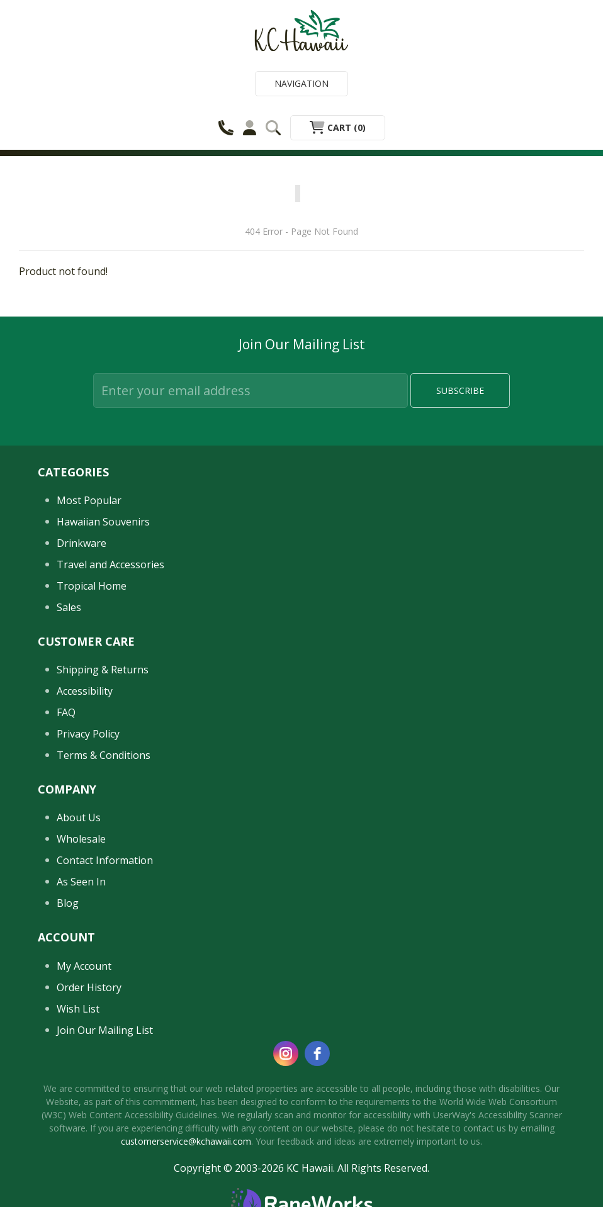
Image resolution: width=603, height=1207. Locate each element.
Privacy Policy (88, 734)
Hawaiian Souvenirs (103, 522)
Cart (338, 127)
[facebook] (317, 1053)
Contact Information (105, 860)
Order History (89, 987)
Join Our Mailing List (105, 1030)
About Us (79, 817)
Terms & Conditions (103, 755)
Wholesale (81, 839)
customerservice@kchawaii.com (186, 1141)
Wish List (78, 1009)
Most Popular (89, 500)
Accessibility (85, 691)
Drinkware (81, 543)
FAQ (66, 712)
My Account (84, 966)
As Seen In (81, 882)
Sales (69, 607)
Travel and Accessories (110, 564)
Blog (68, 903)
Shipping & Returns (103, 669)
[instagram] (285, 1053)
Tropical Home (92, 586)
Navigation (301, 83)
